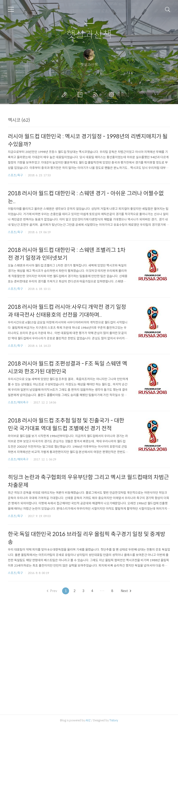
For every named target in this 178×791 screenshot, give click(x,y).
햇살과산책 (89, 34)
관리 (112, 94)
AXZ (88, 785)
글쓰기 (65, 94)
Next (126, 656)
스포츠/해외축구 (18, 467)
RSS (96, 94)
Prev (52, 656)
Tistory (113, 785)
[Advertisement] (89, 149)
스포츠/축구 (15, 240)
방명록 (80, 94)
